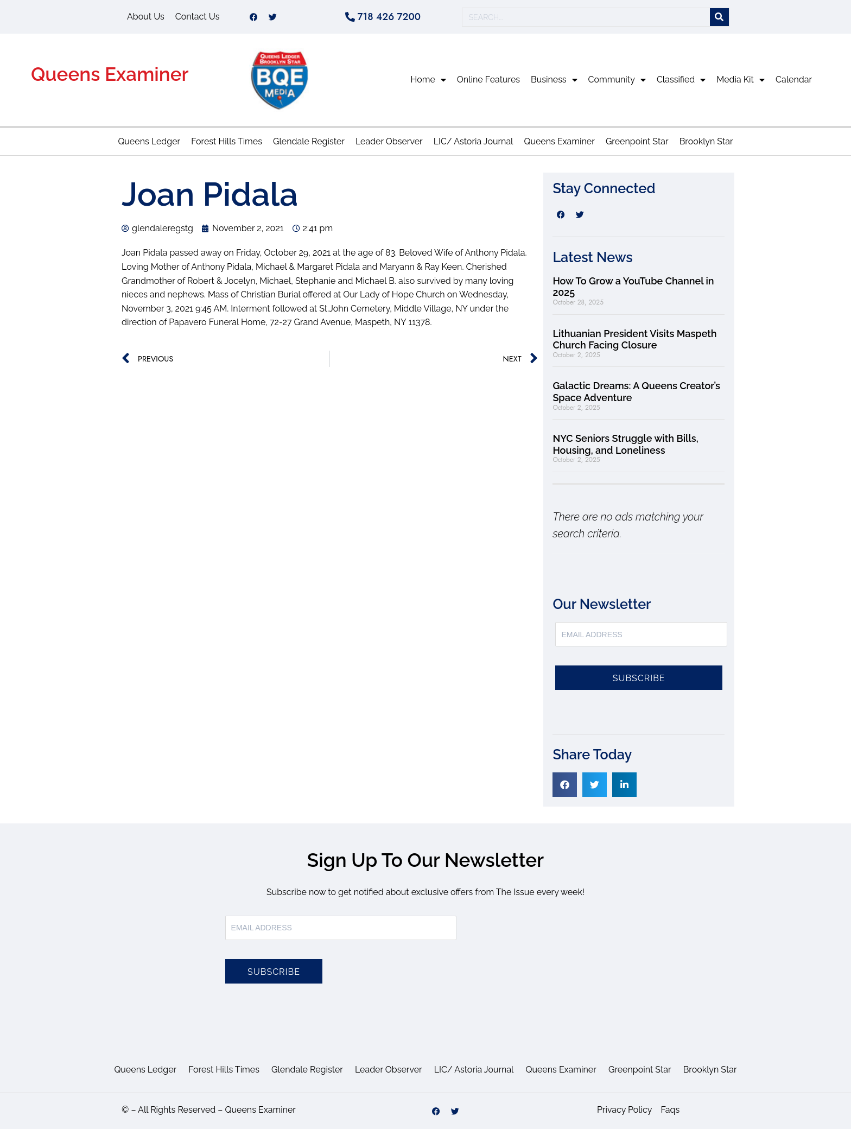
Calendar (794, 79)
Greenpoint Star (637, 141)
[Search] (719, 17)
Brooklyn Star (706, 141)
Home (428, 80)
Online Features (488, 79)
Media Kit (740, 80)
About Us (145, 16)
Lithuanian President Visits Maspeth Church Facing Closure (634, 339)
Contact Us (197, 16)
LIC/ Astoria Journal (473, 141)
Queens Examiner (110, 74)
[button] (564, 784)
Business (554, 80)
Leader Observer (389, 141)
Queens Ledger (149, 141)
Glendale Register (309, 141)
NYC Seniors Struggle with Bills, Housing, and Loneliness (625, 444)
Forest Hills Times (226, 141)
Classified (681, 80)
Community (617, 80)
